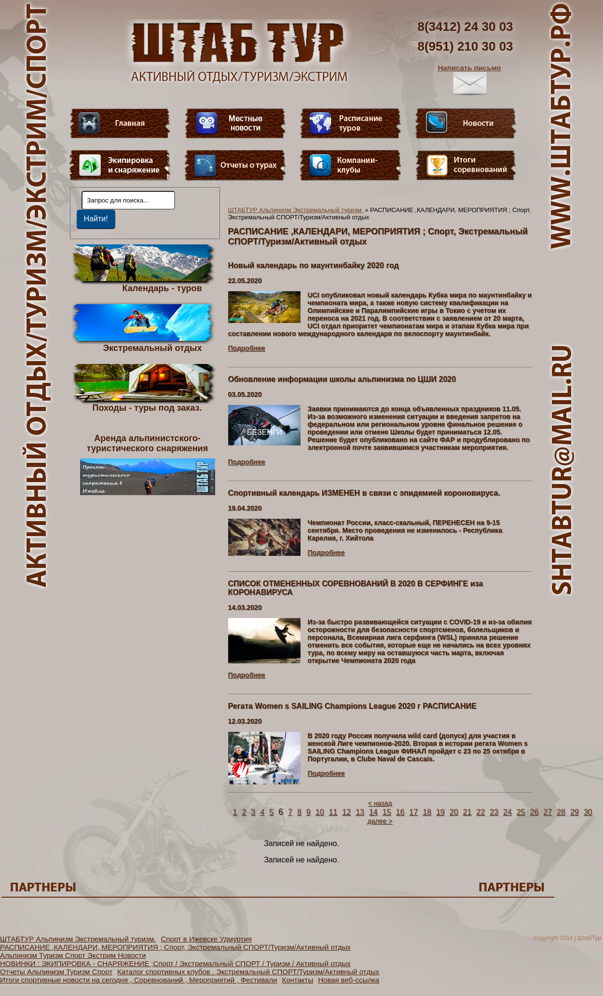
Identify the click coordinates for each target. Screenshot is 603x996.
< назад (380, 803)
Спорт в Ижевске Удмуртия (206, 939)
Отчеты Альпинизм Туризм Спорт (56, 972)
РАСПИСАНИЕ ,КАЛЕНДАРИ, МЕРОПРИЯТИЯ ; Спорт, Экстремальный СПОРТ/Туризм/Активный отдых (175, 947)
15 (387, 812)
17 (413, 812)
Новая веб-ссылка (348, 980)
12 (346, 812)
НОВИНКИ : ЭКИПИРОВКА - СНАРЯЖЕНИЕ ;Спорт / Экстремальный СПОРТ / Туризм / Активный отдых (175, 963)
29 (574, 812)
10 (319, 812)
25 (521, 812)
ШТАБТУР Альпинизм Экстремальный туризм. (295, 210)
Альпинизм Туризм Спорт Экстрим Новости (73, 955)
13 (360, 812)
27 (547, 812)
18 (427, 812)
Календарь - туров (162, 287)
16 (400, 812)
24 (507, 812)
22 (480, 812)
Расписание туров (351, 123)
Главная (120, 123)
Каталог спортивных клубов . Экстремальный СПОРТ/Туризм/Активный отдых (248, 972)
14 (373, 812)
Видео (235, 123)
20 (454, 812)
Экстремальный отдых (152, 347)
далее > (380, 821)
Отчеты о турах (235, 165)
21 (467, 812)
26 (534, 812)
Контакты (297, 980)
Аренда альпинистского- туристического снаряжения (147, 464)
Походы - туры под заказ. (147, 407)
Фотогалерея (466, 165)
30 (588, 812)
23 (494, 812)
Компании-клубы (351, 165)
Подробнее (246, 348)
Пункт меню (120, 165)
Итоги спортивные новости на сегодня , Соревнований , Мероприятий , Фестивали (138, 980)
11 (333, 812)
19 (440, 812)
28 (561, 812)
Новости (466, 123)
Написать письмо (469, 79)
